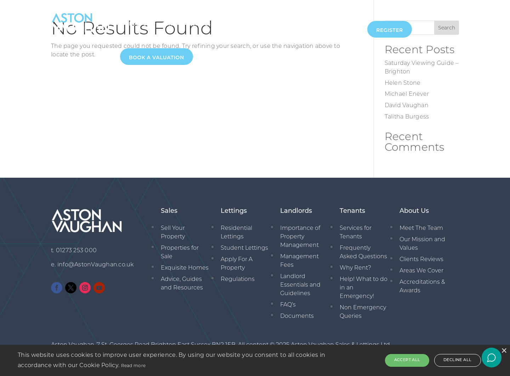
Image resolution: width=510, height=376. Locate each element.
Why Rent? (355, 268)
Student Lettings (244, 248)
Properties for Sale (180, 252)
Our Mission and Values (422, 244)
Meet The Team (421, 228)
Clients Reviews (421, 259)
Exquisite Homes (185, 268)
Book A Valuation (156, 57)
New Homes (287, 24)
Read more (133, 365)
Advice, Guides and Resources (182, 284)
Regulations (238, 279)
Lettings (199, 24)
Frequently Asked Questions (363, 252)
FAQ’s (288, 305)
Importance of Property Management (300, 237)
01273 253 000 (76, 251)
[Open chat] (492, 357)
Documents (297, 316)
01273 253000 (342, 24)
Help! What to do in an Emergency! (363, 288)
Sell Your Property (173, 233)
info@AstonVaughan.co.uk (95, 265)
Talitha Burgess (407, 117)
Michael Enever (407, 94)
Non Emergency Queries (363, 312)
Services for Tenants (356, 233)
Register (389, 30)
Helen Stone (403, 83)
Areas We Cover (421, 271)
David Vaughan (407, 106)
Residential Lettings (236, 233)
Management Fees (299, 261)
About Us (137, 24)
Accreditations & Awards (422, 287)
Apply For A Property (237, 264)
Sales (169, 24)
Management (241, 24)
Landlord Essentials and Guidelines (300, 285)
